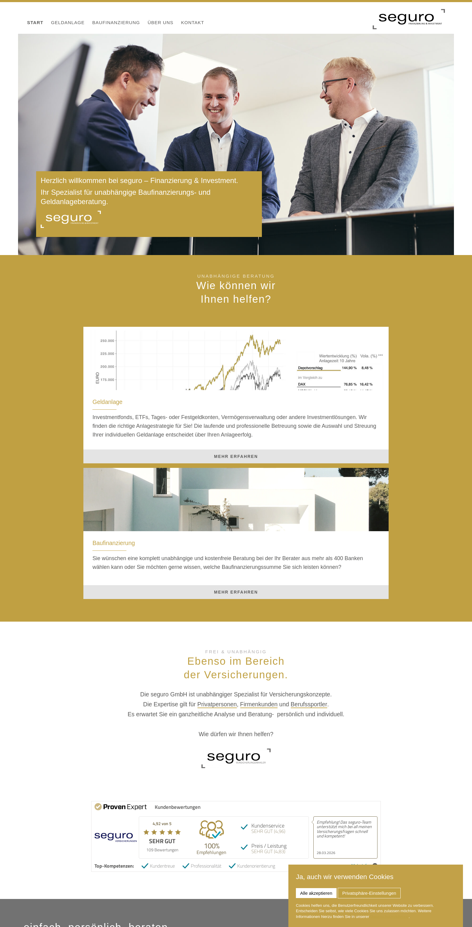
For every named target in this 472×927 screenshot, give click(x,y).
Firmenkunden (259, 585)
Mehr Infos (364, 747)
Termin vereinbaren (335, 859)
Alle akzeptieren (316, 893)
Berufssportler (309, 585)
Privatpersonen (217, 585)
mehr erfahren (140, 477)
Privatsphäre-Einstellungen (369, 893)
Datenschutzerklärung (389, 916)
